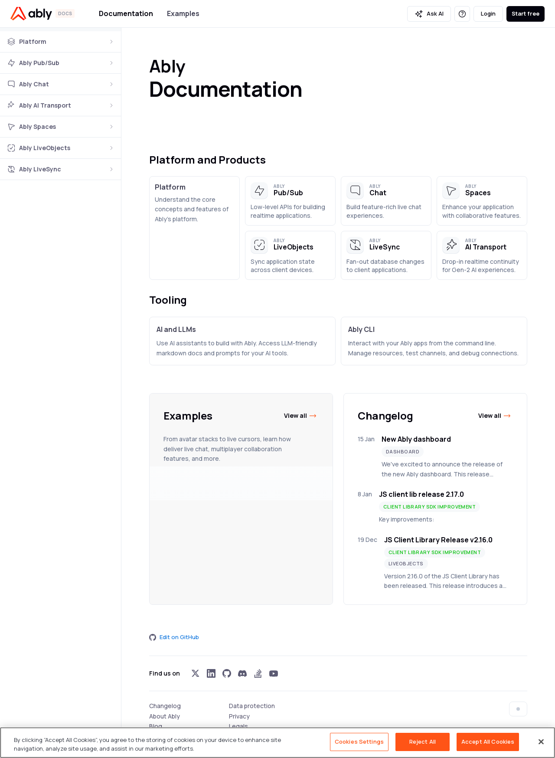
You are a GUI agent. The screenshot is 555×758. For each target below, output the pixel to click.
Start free (525, 13)
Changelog (165, 706)
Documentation (126, 13)
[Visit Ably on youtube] (274, 673)
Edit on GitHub (174, 637)
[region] (277, 742)
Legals (238, 726)
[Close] (541, 741)
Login (488, 13)
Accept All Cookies (487, 741)
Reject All (422, 741)
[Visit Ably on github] (227, 673)
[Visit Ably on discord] (242, 673)
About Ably (164, 716)
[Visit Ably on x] (195, 673)
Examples (183, 13)
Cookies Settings (359, 741)
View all (300, 415)
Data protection (252, 706)
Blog (155, 726)
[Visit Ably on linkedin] (211, 673)
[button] (290, 200)
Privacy (239, 716)
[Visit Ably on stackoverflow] (258, 673)
